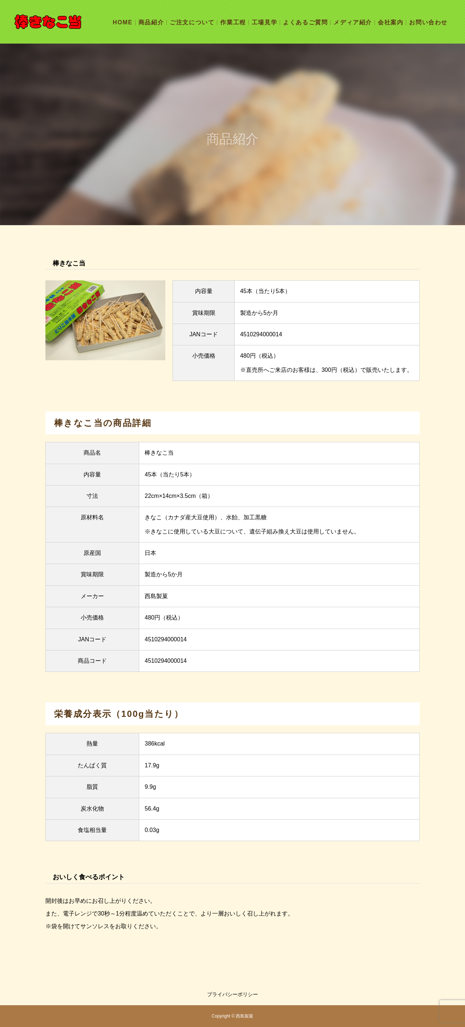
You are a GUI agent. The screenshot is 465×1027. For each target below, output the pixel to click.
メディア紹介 (352, 22)
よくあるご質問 (305, 22)
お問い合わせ (428, 22)
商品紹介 (151, 22)
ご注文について (192, 22)
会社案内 (390, 22)
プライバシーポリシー (232, 994)
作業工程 (233, 22)
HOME (122, 22)
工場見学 (264, 22)
